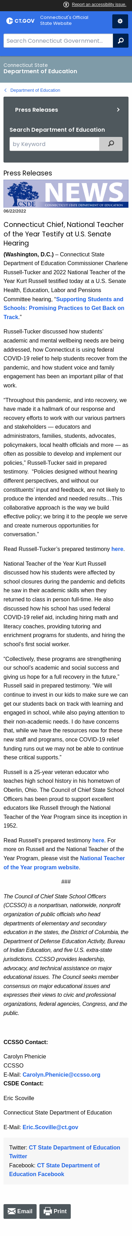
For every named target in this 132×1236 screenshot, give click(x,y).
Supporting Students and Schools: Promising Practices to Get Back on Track (64, 308)
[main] (66, 646)
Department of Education (36, 90)
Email (24, 1211)
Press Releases (36, 110)
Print (60, 1211)
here (118, 549)
